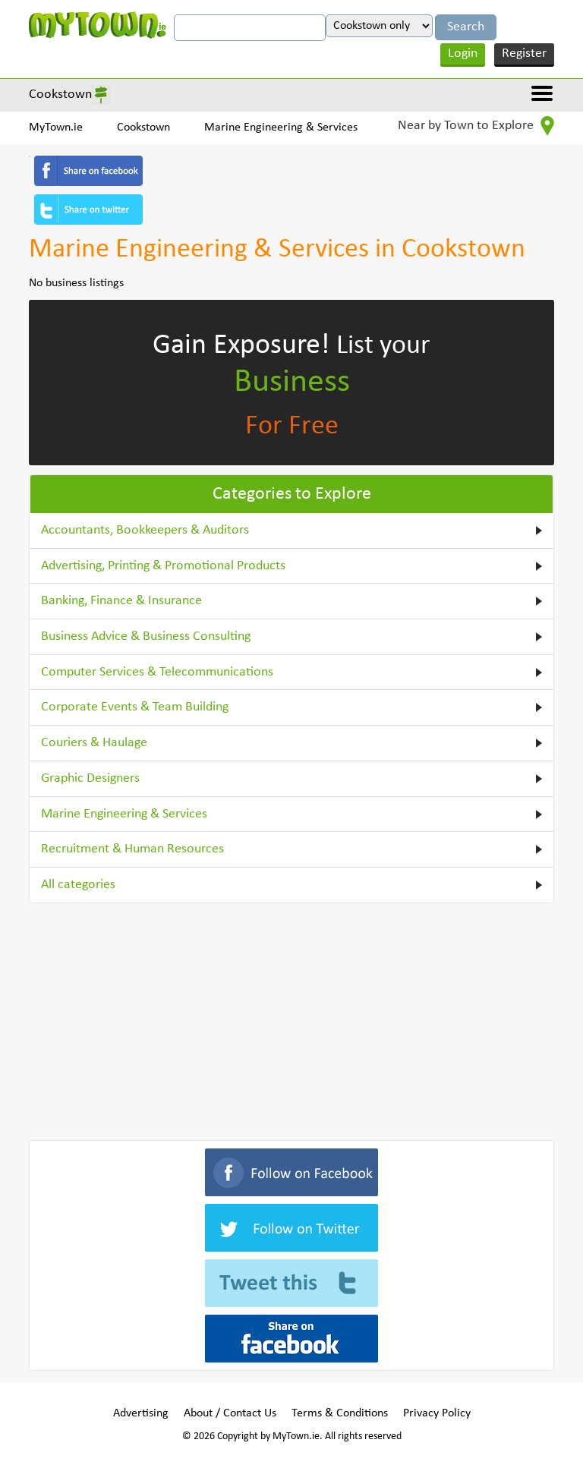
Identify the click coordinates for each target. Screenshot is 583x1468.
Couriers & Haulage (94, 743)
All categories (78, 884)
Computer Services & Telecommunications (157, 672)
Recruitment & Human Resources (132, 849)
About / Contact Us (230, 1413)
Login (462, 53)
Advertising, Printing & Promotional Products (163, 566)
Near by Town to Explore (476, 126)
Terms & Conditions (340, 1413)
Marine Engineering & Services (281, 127)
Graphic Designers (90, 778)
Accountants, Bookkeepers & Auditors (145, 530)
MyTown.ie (56, 127)
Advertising (141, 1413)
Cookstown (60, 94)
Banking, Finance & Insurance (121, 601)
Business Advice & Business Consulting (146, 636)
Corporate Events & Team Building (134, 707)
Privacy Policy (437, 1413)
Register (524, 53)
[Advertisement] (291, 1018)
